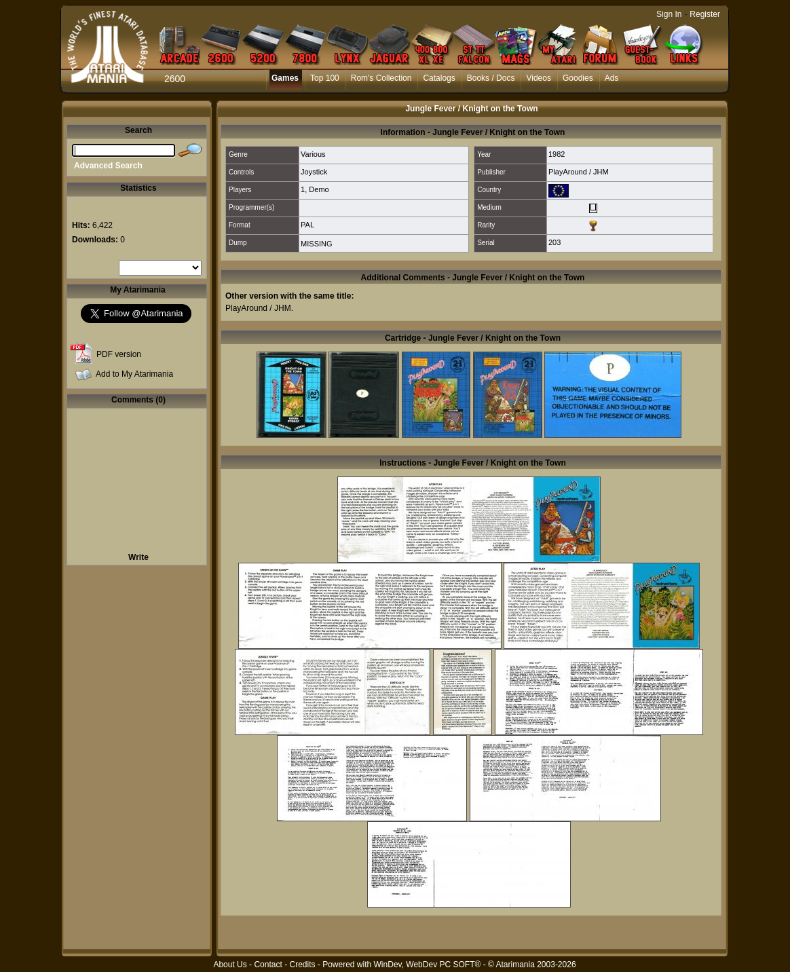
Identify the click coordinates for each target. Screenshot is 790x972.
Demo (318, 189)
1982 (556, 154)
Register (705, 14)
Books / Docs (491, 78)
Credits (302, 964)
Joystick (314, 172)
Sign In (668, 14)
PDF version (118, 354)
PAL (307, 225)
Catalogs (439, 78)
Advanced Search (108, 165)
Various (313, 154)
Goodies (578, 78)
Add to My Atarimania (134, 374)
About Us (229, 964)
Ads (612, 78)
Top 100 (324, 78)
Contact (268, 964)
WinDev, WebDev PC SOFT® (427, 964)
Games (285, 78)
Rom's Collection (381, 78)
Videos (538, 78)
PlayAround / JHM (578, 172)
